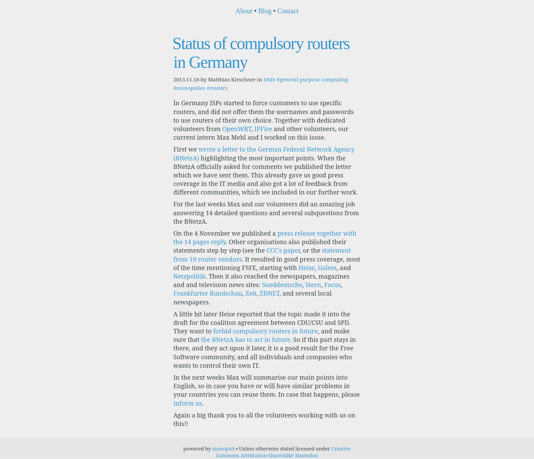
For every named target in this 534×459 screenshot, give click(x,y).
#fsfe (269, 79)
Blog (264, 11)
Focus (332, 285)
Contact (287, 11)
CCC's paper (283, 250)
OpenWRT (236, 129)
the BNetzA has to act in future (245, 339)
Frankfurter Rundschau (207, 293)
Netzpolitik (189, 276)
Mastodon (306, 455)
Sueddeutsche (282, 285)
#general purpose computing (312, 79)
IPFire (263, 129)
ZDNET (269, 293)
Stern (313, 285)
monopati (223, 448)
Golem (327, 268)
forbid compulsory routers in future (265, 331)
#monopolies (189, 87)
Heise (307, 268)
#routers (216, 87)
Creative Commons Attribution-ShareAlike (283, 452)
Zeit (251, 293)
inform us (187, 403)
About (243, 11)
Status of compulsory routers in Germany (260, 53)
